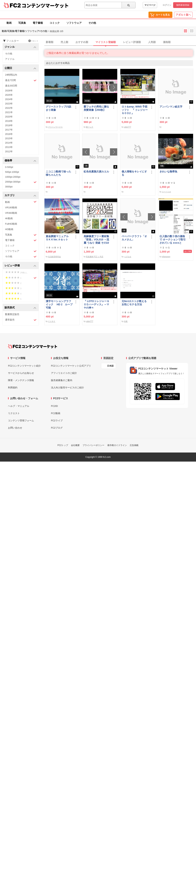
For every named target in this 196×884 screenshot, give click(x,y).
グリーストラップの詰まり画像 (58, 108)
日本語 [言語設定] (110, 366)
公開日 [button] (20, 68)
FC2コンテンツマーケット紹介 (24, 365)
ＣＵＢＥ (51, 321)
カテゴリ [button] (20, 195)
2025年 (9, 95)
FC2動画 (55, 413)
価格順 (167, 42)
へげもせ (127, 257)
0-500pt (9, 167)
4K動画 (9, 218)
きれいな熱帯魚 (168, 171)
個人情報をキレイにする (134, 173)
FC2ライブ (57, 420)
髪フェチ (89, 127)
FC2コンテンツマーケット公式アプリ (71, 365)
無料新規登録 (182, 5)
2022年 (9, 108)
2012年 (9, 151)
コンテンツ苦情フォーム (21, 420)
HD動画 (9, 229)
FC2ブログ (57, 427)
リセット (33, 41)
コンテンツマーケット (45, 5)
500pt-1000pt (12, 172)
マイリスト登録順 (105, 42)
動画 (9, 22)
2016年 (9, 134)
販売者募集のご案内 (61, 380)
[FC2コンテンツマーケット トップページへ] (32, 346)
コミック (55, 22)
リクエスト (14, 413)
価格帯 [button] (20, 160)
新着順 (49, 42)
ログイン (167, 5)
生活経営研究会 (54, 257)
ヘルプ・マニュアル (18, 406)
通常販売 (20, 319)
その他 (92, 22)
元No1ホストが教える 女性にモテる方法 (135, 303)
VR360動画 (11, 213)
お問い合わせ (15, 427)
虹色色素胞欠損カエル (96, 171)
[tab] (120, 42)
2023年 (9, 103)
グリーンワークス (55, 127)
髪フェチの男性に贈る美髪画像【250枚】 (96, 108)
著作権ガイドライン (117, 445)
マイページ (149, 5)
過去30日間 (11, 85)
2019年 (9, 121)
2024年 (9, 99)
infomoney (166, 257)
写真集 (22, 22)
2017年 (9, 129)
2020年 (9, 116)
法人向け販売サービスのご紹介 (67, 387)
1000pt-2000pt (12, 176)
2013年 (9, 147)
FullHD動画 (11, 223)
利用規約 (12, 387)
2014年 (9, 142)
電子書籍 (38, 22)
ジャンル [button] (20, 47)
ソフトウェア (74, 22)
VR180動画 (11, 207)
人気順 (152, 42)
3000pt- (9, 186)
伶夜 (126, 321)
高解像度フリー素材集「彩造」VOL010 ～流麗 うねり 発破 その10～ (96, 239)
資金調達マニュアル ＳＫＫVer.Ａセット (58, 238)
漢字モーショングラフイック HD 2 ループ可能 (59, 304)
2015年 (9, 138)
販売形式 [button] (20, 307)
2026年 (9, 90)
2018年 (9, 125)
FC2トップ (63, 445)
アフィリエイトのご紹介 (64, 373)
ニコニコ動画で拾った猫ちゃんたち (58, 173)
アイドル (10, 59)
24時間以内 (11, 74)
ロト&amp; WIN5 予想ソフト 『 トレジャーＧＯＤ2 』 (135, 110)
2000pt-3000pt (20, 182)
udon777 (127, 127)
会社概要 (75, 445)
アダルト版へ (183, 14)
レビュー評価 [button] (20, 265)
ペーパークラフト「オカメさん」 (134, 238)
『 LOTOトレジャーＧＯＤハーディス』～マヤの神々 (96, 304)
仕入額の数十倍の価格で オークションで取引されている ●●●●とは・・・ (173, 239)
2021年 (9, 112)
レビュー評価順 (132, 42)
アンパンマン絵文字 (171, 106)
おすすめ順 (81, 42)
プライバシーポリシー (93, 445)
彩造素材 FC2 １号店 (94, 257)
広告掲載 (134, 445)
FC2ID (54, 406)
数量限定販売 (12, 314)
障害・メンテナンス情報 (21, 380)
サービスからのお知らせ (21, 373)
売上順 (64, 42)
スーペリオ (166, 192)
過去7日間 (20, 80)
